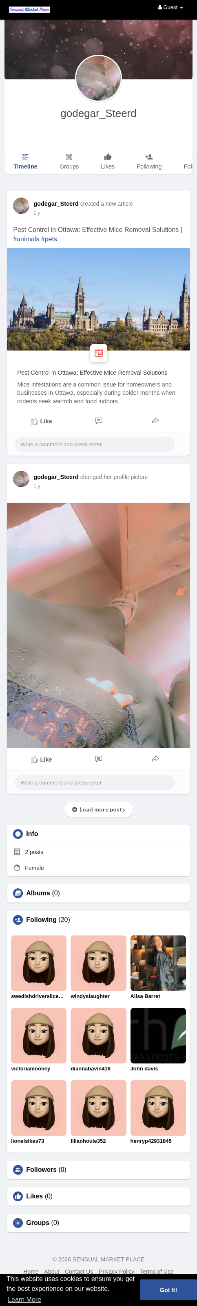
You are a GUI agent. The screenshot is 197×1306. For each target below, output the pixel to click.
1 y (36, 213)
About (52, 1271)
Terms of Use (156, 1271)
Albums (38, 893)
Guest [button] (170, 7)
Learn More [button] (24, 1299)
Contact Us (79, 1271)
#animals (26, 239)
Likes (34, 1196)
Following (41, 920)
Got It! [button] (168, 1290)
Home (30, 1271)
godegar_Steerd (98, 113)
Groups (37, 1223)
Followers (41, 1170)
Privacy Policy (116, 1271)
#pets (49, 239)
